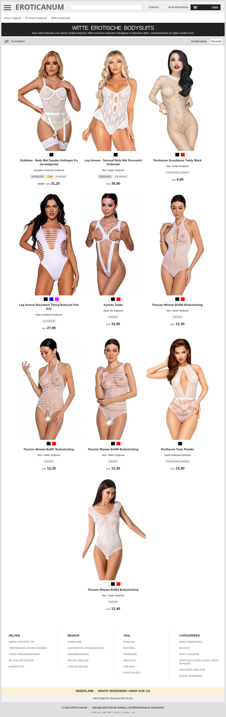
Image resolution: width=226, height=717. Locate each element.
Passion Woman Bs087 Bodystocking (49, 449)
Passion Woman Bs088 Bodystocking (177, 304)
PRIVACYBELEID (78, 660)
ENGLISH (129, 641)
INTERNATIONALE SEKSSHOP (146, 707)
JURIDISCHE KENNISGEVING (86, 647)
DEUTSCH (129, 660)
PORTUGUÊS (131, 672)
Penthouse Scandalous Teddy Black (177, 160)
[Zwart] (51, 154)
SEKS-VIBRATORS (190, 641)
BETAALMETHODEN (21, 660)
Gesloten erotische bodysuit (49, 170)
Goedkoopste (199, 41)
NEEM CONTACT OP (21, 641)
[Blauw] (51, 299)
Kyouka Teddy (113, 304)
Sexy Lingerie (12, 18)
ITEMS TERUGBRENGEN (24, 654)
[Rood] (183, 154)
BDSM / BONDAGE (190, 675)
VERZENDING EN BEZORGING (28, 647)
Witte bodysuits (60, 18)
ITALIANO (129, 666)
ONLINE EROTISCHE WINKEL (109, 707)
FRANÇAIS (130, 654)
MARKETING (16, 666)
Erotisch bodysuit (36, 18)
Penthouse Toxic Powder (177, 449)
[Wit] (45, 155)
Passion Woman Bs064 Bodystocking (113, 589)
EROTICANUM (39, 7)
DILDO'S (184, 647)
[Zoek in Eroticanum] (106, 7)
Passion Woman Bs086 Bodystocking (113, 449)
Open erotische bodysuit (48, 314)
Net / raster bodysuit (113, 170)
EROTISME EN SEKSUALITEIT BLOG (113, 698)
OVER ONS (75, 641)
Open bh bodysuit (113, 310)
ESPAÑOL (129, 647)
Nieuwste (216, 41)
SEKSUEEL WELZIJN (192, 669)
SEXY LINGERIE (189, 654)
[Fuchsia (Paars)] (57, 299)
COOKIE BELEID (78, 666)
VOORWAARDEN (78, 654)
